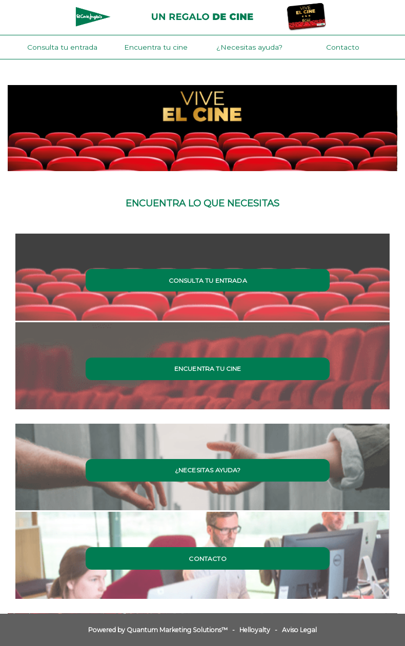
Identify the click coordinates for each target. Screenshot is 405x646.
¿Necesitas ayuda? (249, 47)
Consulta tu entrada (62, 47)
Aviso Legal (299, 630)
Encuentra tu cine (156, 47)
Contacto (342, 47)
